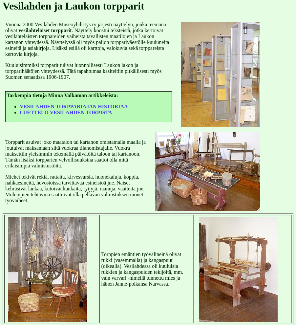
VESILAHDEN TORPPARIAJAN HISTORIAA (74, 106)
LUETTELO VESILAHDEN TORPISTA (66, 112)
